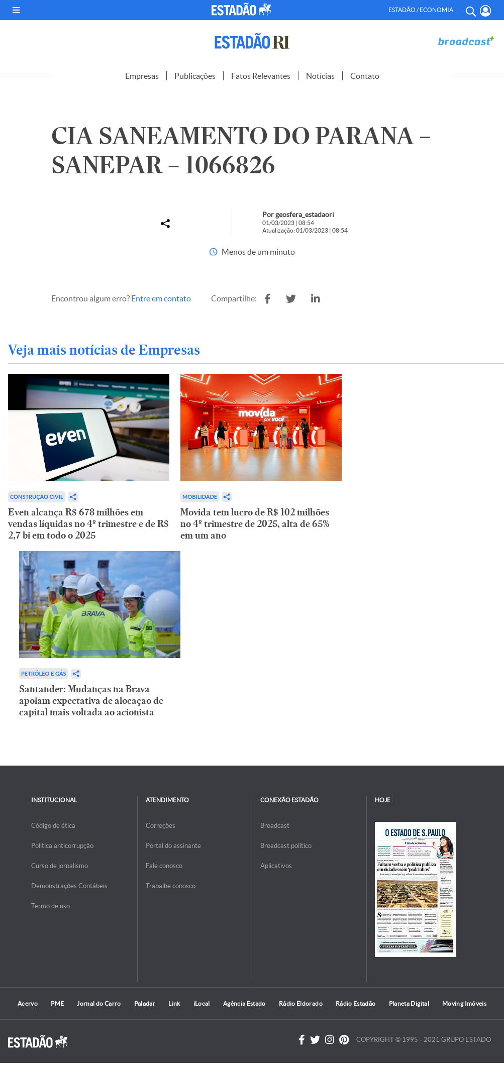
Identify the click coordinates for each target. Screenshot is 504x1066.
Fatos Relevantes (260, 75)
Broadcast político (286, 845)
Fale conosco (164, 866)
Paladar (145, 1003)
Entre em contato (161, 298)
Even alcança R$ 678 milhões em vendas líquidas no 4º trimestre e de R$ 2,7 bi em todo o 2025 (88, 523)
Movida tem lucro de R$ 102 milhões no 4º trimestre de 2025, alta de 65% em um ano (255, 523)
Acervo (28, 1003)
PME (57, 1003)
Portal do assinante (173, 845)
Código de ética (53, 825)
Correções (160, 825)
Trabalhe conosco (170, 886)
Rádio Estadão (356, 1003)
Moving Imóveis (464, 1003)
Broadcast (274, 825)
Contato (364, 75)
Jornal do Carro (99, 1003)
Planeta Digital (409, 1003)
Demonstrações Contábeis (69, 886)
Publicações (195, 75)
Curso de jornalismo (59, 866)
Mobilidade (199, 496)
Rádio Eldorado (301, 1003)
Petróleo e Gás (43, 673)
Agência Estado (244, 1003)
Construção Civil (36, 496)
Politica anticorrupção (62, 845)
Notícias (320, 75)
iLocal (201, 1003)
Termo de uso (50, 906)
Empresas (142, 75)
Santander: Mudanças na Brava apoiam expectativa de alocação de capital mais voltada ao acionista (91, 700)
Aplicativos (276, 866)
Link (174, 1003)
